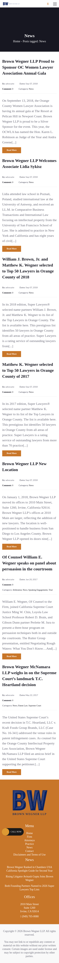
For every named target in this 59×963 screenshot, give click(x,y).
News (31, 89)
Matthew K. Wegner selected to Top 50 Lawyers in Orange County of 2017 (28, 370)
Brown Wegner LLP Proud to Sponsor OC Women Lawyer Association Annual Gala (28, 67)
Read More (12, 150)
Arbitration (17, 590)
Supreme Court (34, 706)
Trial (51, 590)
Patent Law (23, 706)
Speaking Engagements (38, 590)
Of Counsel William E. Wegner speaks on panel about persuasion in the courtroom (29, 563)
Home (16, 41)
